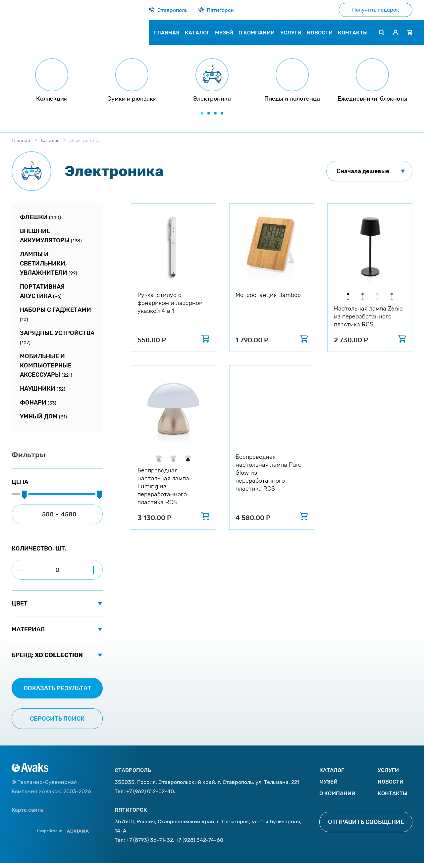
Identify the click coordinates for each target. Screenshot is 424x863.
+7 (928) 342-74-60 (199, 840)
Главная (21, 140)
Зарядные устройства (57, 337)
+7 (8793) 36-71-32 (149, 840)
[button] (202, 113)
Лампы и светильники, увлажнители (48, 263)
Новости (390, 782)
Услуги (388, 770)
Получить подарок (375, 10)
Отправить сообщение (366, 822)
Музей (328, 782)
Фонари (38, 402)
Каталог (50, 140)
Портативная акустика (42, 291)
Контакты (392, 793)
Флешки (40, 217)
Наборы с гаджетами (55, 314)
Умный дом (43, 416)
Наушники (42, 388)
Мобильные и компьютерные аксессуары (46, 365)
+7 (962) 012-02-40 (150, 791)
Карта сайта (27, 810)
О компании (337, 793)
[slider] (24, 495)
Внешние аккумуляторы (51, 235)
